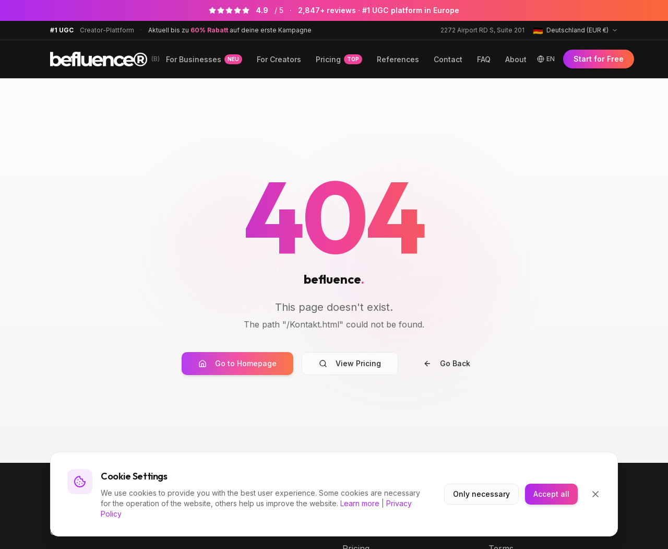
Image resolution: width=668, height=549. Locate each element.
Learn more (359, 503)
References (398, 59)
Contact (448, 59)
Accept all (551, 493)
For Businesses (204, 59)
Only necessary (481, 493)
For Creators (279, 59)
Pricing (339, 59)
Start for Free (599, 58)
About (516, 59)
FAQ (484, 59)
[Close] (595, 494)
